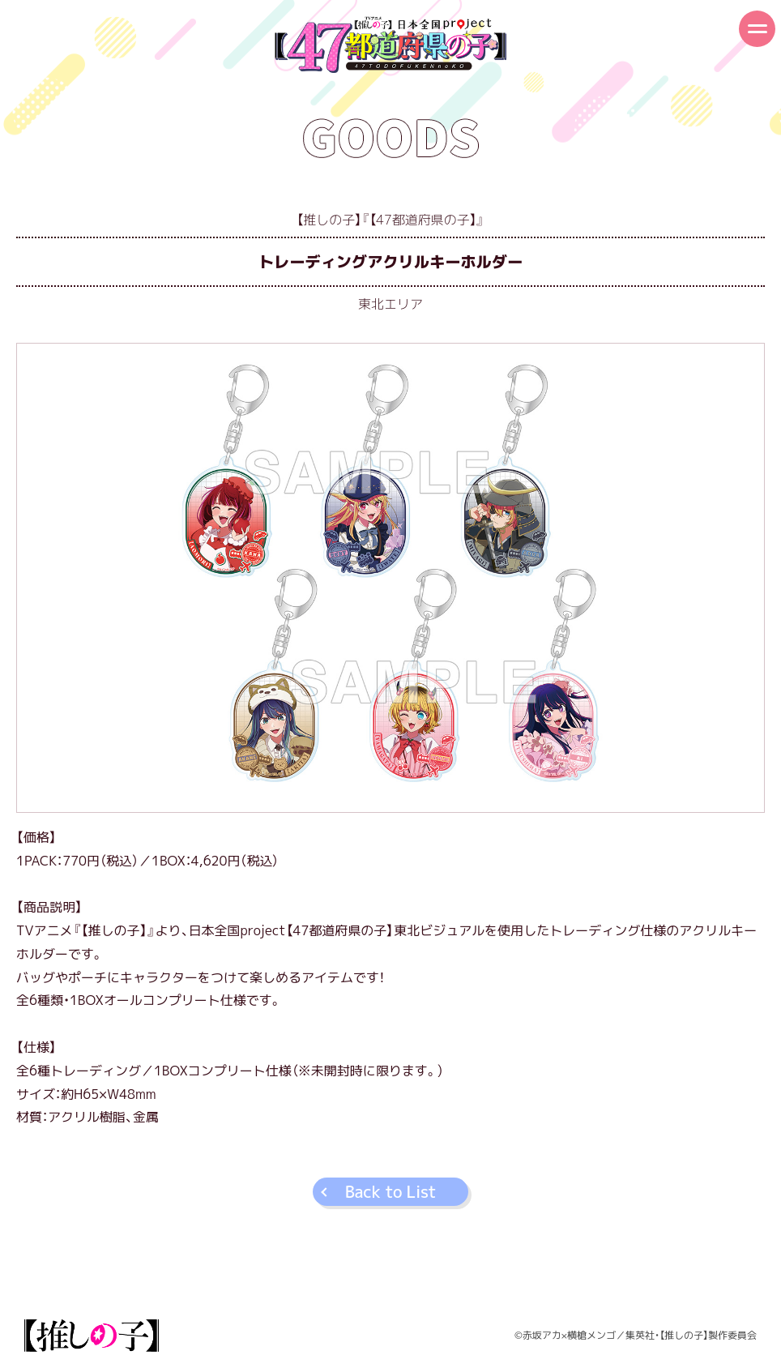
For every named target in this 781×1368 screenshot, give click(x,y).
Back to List (391, 1191)
